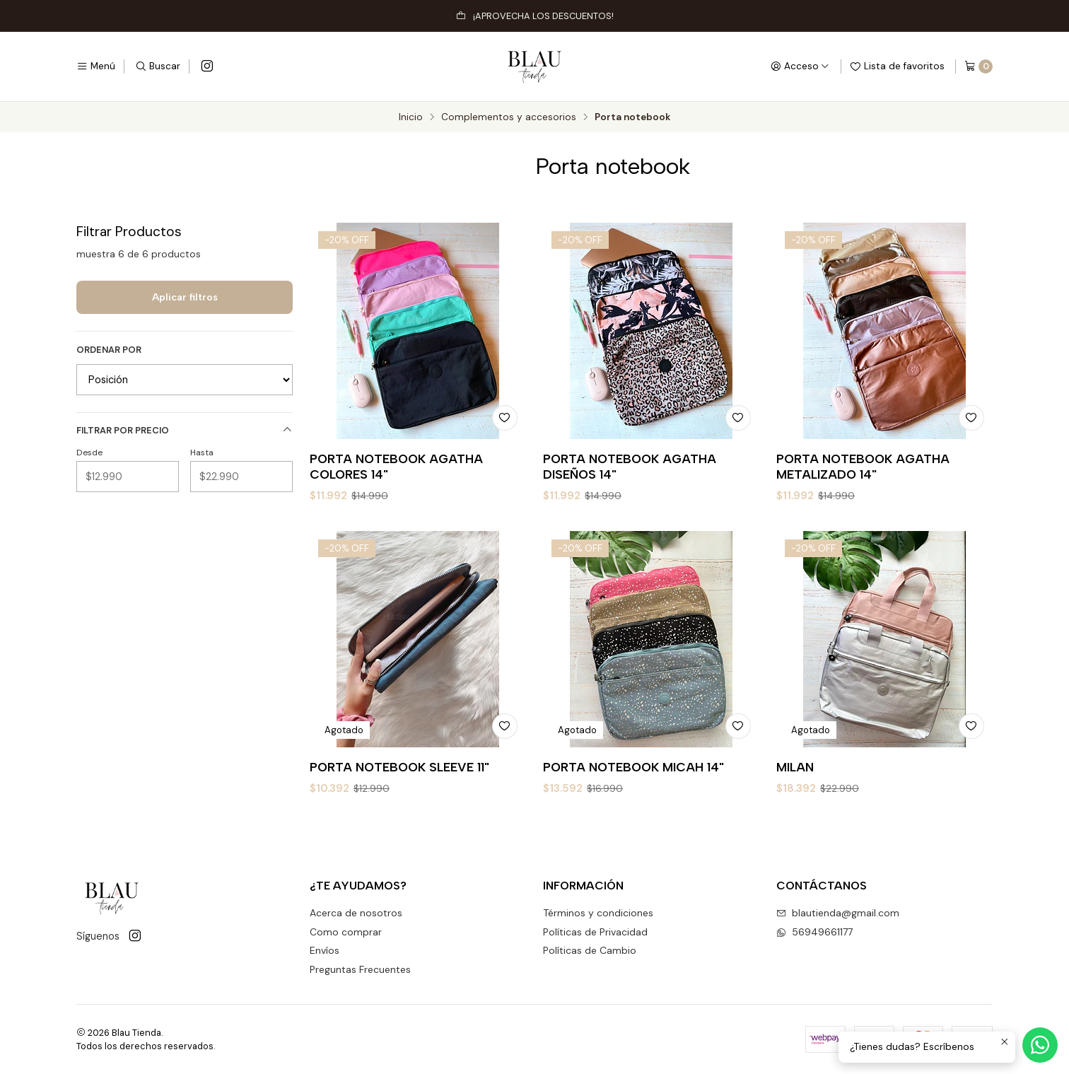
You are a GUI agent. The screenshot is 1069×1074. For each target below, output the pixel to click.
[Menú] (95, 66)
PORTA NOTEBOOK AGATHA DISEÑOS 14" (629, 466)
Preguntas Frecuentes (360, 969)
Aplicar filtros (185, 297)
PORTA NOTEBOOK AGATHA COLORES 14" (396, 466)
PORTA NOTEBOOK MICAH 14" (633, 832)
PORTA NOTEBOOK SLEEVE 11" (399, 815)
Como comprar (346, 932)
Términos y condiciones (598, 912)
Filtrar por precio (184, 430)
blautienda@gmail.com (837, 912)
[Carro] (978, 66)
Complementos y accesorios (508, 117)
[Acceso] (800, 66)
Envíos (324, 950)
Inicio (411, 117)
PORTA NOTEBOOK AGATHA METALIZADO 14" (863, 466)
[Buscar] (157, 66)
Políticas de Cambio (589, 950)
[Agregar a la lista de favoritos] (505, 418)
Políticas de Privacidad (595, 932)
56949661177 (814, 932)
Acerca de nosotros (356, 912)
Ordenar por (108, 350)
